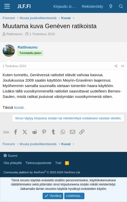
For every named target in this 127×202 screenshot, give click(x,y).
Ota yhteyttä (13, 163)
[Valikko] (7, 6)
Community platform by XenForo (42, 172)
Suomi (10, 156)
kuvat (18, 107)
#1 (122, 66)
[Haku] (121, 6)
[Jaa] (116, 66)
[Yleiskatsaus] (111, 6)
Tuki (58, 163)
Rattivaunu (14, 34)
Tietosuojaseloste (39, 163)
